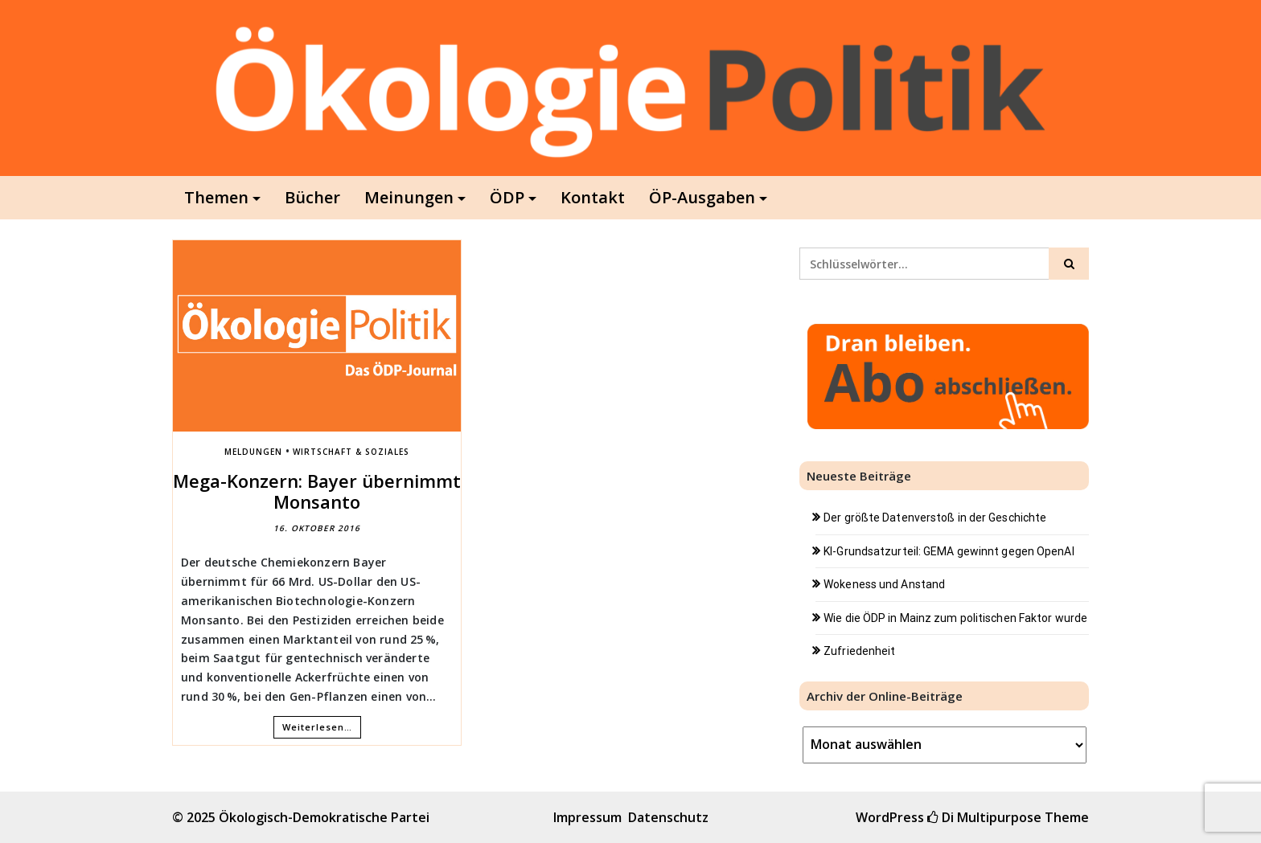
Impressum (587, 817)
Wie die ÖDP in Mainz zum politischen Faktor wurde (955, 618)
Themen (216, 197)
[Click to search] (1069, 264)
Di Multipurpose (984, 817)
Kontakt (593, 197)
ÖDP (507, 197)
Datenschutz (668, 817)
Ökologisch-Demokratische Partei (324, 817)
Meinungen (409, 197)
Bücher (312, 197)
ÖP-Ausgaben (702, 197)
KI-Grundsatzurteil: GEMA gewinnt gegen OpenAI (949, 551)
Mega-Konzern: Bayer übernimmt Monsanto (317, 491)
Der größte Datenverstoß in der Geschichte (935, 517)
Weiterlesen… (317, 727)
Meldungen (253, 451)
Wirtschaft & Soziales (351, 451)
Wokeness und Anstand (884, 584)
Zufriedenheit (859, 651)
